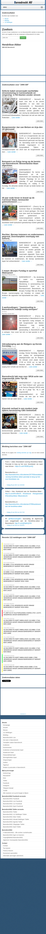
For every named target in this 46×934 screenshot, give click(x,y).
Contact (5, 845)
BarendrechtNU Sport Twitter (12, 827)
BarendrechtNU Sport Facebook (13, 806)
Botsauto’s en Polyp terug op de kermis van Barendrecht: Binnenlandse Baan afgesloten (21, 163)
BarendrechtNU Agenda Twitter (12, 822)
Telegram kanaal (8, 788)
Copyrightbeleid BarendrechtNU (13, 837)
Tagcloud (6, 765)
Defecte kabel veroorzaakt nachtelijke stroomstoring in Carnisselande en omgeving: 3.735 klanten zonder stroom (21, 93)
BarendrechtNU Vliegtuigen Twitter (13, 824)
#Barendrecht (22, 496)
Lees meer (40, 121)
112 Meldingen (8, 22)
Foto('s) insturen (8, 850)
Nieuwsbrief (6, 775)
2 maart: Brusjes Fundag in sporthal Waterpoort (19, 272)
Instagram (6, 785)
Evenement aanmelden (10, 853)
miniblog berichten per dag (24, 452)
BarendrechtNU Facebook (11, 799)
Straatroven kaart (8, 752)
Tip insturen (6, 848)
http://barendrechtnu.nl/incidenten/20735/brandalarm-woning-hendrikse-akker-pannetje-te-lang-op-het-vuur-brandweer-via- (23, 477)
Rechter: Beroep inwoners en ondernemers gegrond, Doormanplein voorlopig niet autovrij (23, 236)
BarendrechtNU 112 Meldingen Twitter (15, 814)
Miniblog (6, 20)
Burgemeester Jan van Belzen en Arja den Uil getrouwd (22, 128)
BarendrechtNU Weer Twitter (12, 817)
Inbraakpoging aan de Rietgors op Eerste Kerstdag (22, 345)
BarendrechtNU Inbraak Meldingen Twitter (16, 819)
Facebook (6, 783)
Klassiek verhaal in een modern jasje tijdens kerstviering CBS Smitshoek (20, 409)
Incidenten (6, 745)
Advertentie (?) (23, 713)
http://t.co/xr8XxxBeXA (13, 493)
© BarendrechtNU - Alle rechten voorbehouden (17, 832)
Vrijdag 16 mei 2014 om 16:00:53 (15, 525)
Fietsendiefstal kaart (9, 755)
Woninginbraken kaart (10, 757)
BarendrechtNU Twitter (10, 812)
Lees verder (17, 117)
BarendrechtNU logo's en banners (13, 835)
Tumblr (5, 790)
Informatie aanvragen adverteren (13, 855)
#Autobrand (27, 493)
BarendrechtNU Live (9, 737)
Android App (7, 773)
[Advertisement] (23, 78)
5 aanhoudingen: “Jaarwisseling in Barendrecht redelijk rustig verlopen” (20, 308)
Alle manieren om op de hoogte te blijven (15, 793)
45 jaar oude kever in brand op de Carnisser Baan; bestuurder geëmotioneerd (18, 200)
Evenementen (7, 747)
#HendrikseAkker (11, 496)
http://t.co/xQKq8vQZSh (23, 523)
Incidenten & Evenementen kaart (13, 750)
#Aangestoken (38, 493)
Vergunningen (7, 760)
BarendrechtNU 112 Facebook (12, 804)
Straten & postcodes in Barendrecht (14, 767)
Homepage (6, 725)
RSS (4, 778)
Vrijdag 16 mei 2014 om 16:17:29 (15, 512)
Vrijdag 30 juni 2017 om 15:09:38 (15, 485)
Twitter (5, 780)
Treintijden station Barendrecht (12, 742)
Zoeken (23, 37)
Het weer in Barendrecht (10, 740)
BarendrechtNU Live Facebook (12, 801)
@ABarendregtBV (14, 519)
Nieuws (6, 18)
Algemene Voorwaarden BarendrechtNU (15, 840)
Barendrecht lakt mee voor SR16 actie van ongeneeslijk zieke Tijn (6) (22, 377)
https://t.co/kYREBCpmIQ (24, 466)
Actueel (5, 727)
